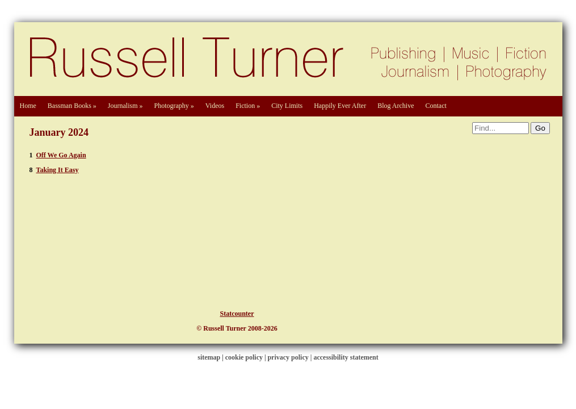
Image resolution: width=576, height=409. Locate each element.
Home (28, 106)
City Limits (286, 106)
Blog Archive (395, 106)
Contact (435, 106)
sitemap (208, 357)
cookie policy (244, 357)
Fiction (248, 106)
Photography (174, 106)
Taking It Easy (57, 170)
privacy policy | (290, 357)
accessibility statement (345, 357)
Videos (214, 106)
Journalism (125, 106)
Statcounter (237, 314)
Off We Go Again (61, 155)
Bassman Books (72, 106)
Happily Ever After (340, 106)
